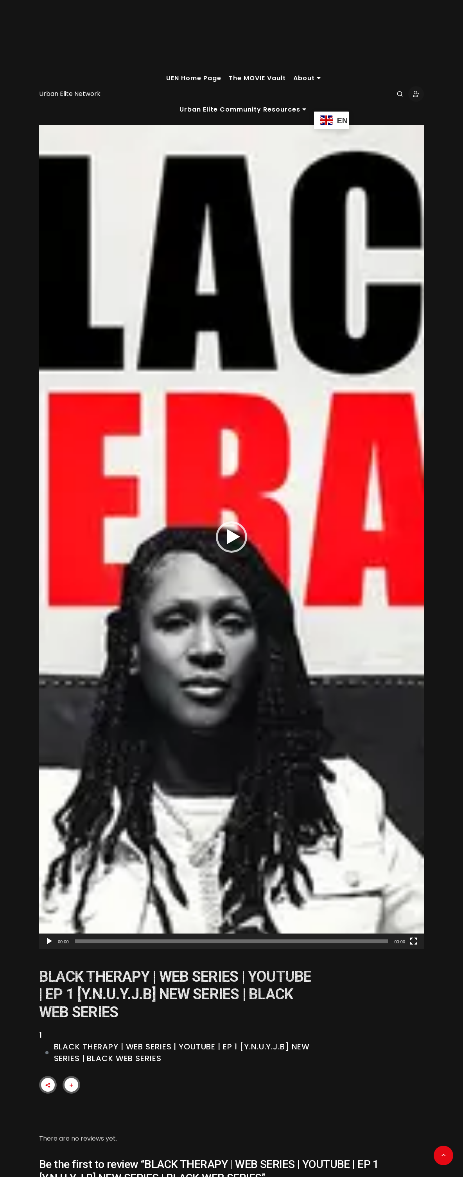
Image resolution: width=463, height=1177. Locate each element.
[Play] (49, 941)
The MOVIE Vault (257, 78)
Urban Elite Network (69, 93)
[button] (231, 537)
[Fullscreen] (414, 941)
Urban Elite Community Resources (242, 109)
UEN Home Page (193, 78)
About (307, 78)
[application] (231, 537)
